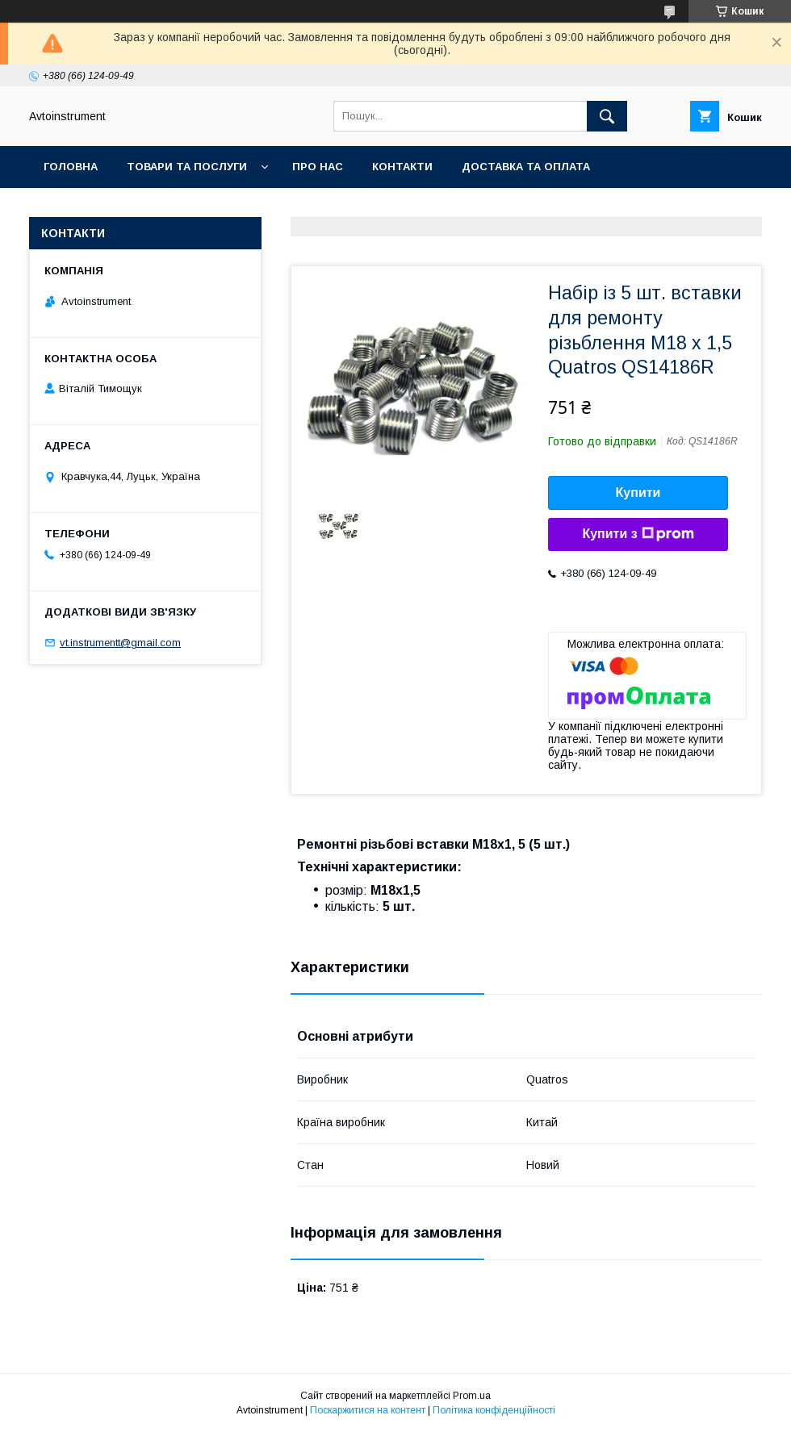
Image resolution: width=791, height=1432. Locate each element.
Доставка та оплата (526, 167)
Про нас (317, 167)
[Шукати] (607, 116)
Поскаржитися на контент (367, 1410)
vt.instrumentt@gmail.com (120, 643)
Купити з (637, 534)
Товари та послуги (187, 167)
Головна (71, 167)
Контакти (402, 167)
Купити (638, 492)
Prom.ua (472, 1395)
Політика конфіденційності (494, 1410)
